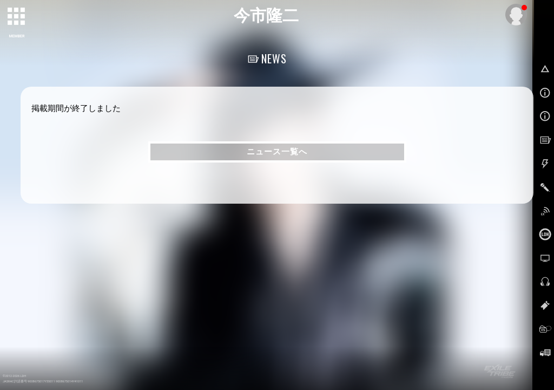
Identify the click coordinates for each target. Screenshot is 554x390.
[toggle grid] (17, 17)
